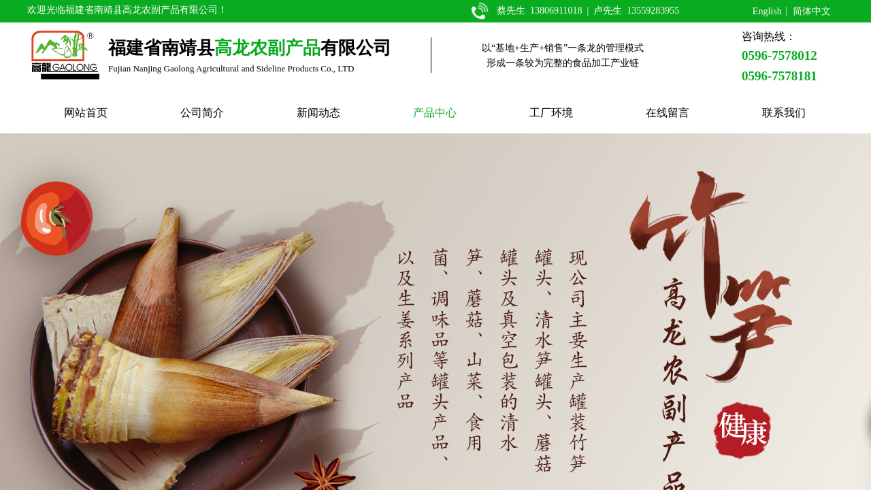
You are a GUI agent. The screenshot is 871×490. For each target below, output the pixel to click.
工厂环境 (551, 112)
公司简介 (202, 112)
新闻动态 (318, 112)
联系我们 (784, 112)
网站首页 (86, 112)
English (767, 11)
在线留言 (667, 112)
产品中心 (435, 112)
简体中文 (812, 11)
